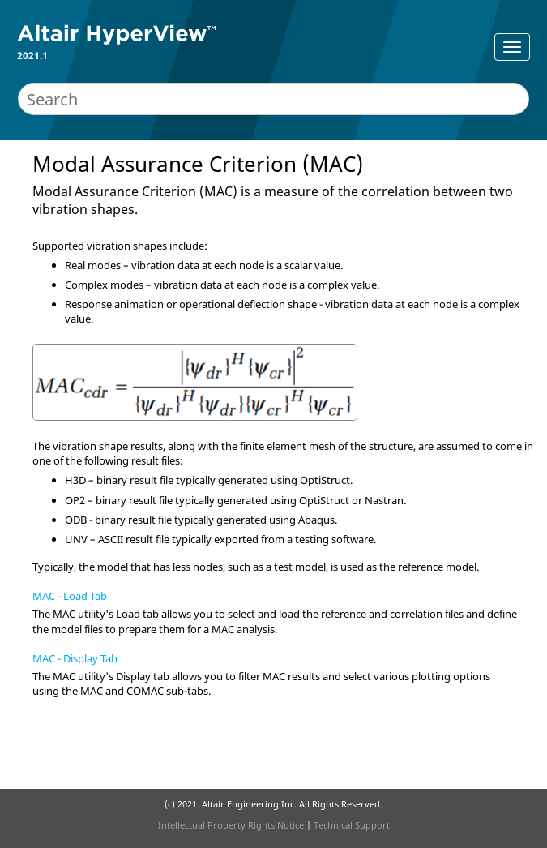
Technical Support (352, 825)
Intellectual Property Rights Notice (231, 825)
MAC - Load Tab (69, 596)
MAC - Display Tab (75, 658)
